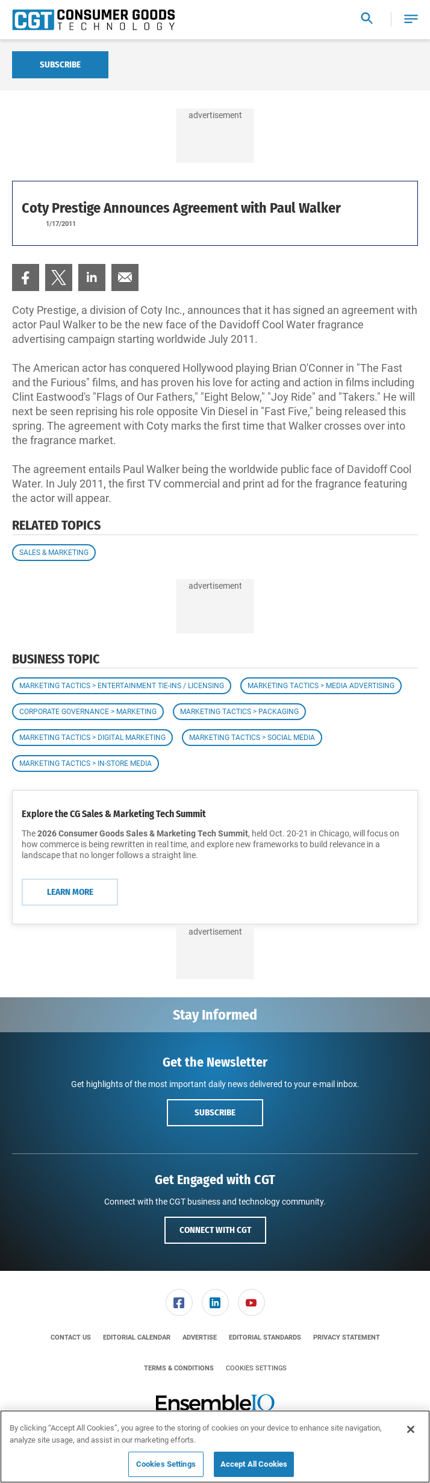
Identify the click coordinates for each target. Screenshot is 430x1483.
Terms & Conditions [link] (179, 1368)
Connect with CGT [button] (215, 1229)
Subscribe (60, 64)
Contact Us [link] (71, 1337)
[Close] (410, 1429)
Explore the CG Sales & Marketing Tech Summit (114, 814)
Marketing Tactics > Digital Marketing (92, 737)
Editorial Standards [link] (265, 1337)
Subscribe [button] (215, 1112)
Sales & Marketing (54, 552)
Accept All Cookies (253, 1464)
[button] (411, 19)
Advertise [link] (199, 1337)
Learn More (70, 891)
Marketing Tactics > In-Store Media (85, 763)
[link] (25, 277)
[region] (215, 1446)
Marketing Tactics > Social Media (252, 737)
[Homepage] (93, 20)
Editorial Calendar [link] (136, 1337)
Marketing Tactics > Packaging (239, 711)
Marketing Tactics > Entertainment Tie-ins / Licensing (121, 686)
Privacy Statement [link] (346, 1337)
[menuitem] (25, 277)
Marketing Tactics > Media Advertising (321, 686)
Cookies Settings (256, 1368)
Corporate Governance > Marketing (88, 711)
